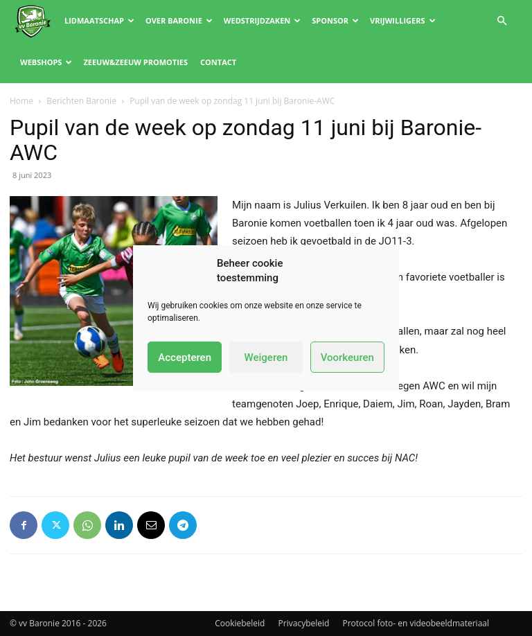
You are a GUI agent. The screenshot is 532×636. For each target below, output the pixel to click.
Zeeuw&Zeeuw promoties (135, 62)
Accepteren (184, 357)
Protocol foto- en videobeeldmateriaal (416, 623)
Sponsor (335, 20)
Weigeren (266, 357)
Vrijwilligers (403, 20)
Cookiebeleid (240, 623)
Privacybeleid (304, 623)
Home (21, 101)
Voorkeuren (347, 357)
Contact (218, 62)
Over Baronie (179, 20)
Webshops (46, 62)
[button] (501, 21)
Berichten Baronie (81, 101)
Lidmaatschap (99, 20)
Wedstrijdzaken (262, 20)
